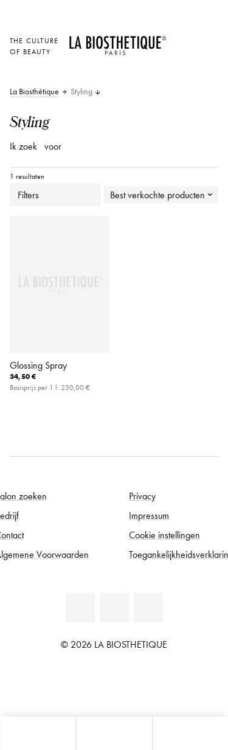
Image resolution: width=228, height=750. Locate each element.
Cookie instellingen (164, 535)
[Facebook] (80, 607)
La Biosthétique (34, 92)
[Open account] (182, 55)
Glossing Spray (38, 365)
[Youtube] (114, 607)
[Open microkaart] (182, 72)
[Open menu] (114, 733)
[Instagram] (148, 607)
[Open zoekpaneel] (190, 733)
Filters (55, 195)
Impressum (149, 515)
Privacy (142, 496)
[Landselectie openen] (182, 39)
